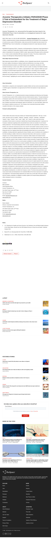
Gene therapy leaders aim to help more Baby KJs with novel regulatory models (18, 369)
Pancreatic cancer (7, 458)
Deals (4, 438)
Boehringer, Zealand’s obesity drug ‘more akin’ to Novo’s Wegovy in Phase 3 (17, 311)
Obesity (4, 309)
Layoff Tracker (6, 328)
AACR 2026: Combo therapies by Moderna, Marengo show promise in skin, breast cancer (20, 321)
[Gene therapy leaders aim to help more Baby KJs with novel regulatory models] (45, 370)
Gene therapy (6, 392)
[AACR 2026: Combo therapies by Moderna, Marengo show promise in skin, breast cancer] (45, 322)
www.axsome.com (7, 197)
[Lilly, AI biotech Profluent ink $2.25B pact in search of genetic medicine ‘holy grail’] (14, 430)
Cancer (4, 320)
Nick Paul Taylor (5, 362)
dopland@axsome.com (11, 214)
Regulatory (29, 438)
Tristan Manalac (38, 442)
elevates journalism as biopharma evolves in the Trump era (16, 377)
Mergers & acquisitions (8, 301)
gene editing (5, 368)
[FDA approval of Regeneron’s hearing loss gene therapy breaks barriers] (45, 395)
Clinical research (8, 253)
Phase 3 (16, 253)
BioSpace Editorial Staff (6, 331)
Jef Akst (4, 379)
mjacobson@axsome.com (11, 195)
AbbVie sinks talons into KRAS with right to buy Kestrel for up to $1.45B (16, 302)
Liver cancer (29, 458)
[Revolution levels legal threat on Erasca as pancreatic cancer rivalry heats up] (14, 450)
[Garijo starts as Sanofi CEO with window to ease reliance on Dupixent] (45, 362)
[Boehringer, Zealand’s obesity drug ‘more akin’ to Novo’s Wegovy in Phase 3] (45, 312)
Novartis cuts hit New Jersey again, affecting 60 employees (14, 330)
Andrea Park (5, 323)
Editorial (5, 376)
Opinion (4, 384)
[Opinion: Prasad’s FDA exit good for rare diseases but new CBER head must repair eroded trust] (45, 387)
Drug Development (10, 14)
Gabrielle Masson (15, 442)
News (4, 14)
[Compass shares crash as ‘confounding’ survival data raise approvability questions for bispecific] (37, 450)
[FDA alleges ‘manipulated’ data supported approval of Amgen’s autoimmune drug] (37, 430)
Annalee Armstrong (6, 304)
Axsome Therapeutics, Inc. (33, 38)
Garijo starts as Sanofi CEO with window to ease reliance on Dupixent (16, 361)
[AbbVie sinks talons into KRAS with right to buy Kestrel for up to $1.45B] (45, 303)
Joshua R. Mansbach (6, 387)
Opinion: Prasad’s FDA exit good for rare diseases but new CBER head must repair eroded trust (21, 386)
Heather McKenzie (6, 312)
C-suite (4, 359)
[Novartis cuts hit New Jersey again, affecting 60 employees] (45, 331)
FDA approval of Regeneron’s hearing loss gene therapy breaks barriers (16, 394)
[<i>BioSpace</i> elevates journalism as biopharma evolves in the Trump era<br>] (45, 378)
